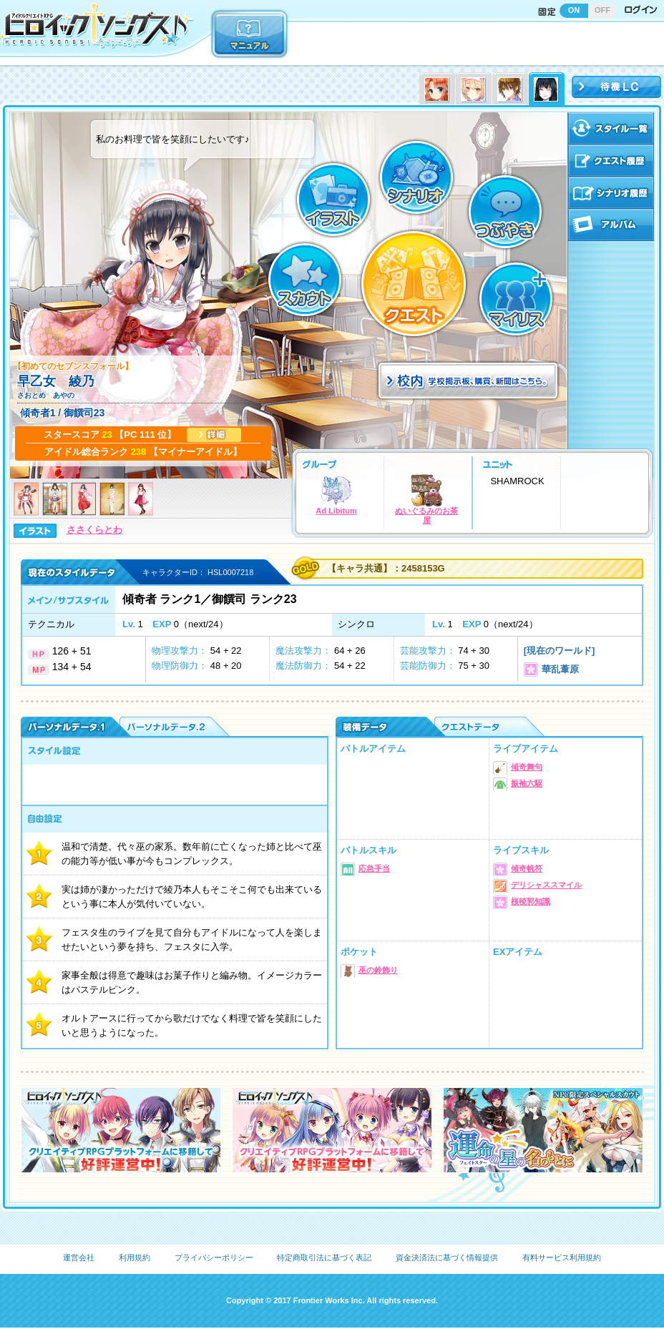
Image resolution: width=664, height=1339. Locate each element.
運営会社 (78, 1257)
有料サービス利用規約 (561, 1257)
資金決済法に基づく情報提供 (447, 1257)
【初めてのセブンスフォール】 (73, 366)
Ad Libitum (336, 494)
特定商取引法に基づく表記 (324, 1257)
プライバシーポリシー (214, 1257)
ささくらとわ (94, 529)
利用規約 (134, 1257)
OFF (602, 10)
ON (574, 10)
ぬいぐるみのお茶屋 (426, 499)
